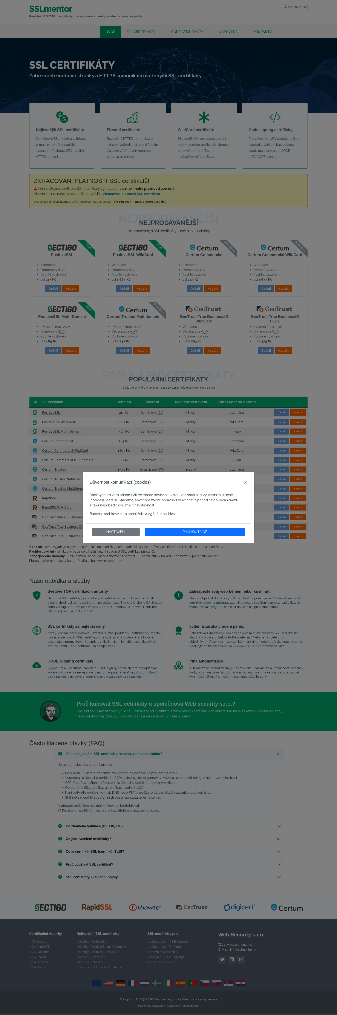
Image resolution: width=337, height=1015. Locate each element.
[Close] (245, 482)
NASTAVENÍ (116, 532)
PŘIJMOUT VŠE (194, 532)
